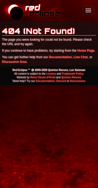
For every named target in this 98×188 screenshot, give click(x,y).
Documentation (60, 57)
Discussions (77, 81)
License (51, 73)
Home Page (86, 50)
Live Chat (81, 57)
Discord (61, 81)
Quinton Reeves (71, 77)
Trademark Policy (73, 73)
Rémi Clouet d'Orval (42, 77)
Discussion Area (14, 62)
